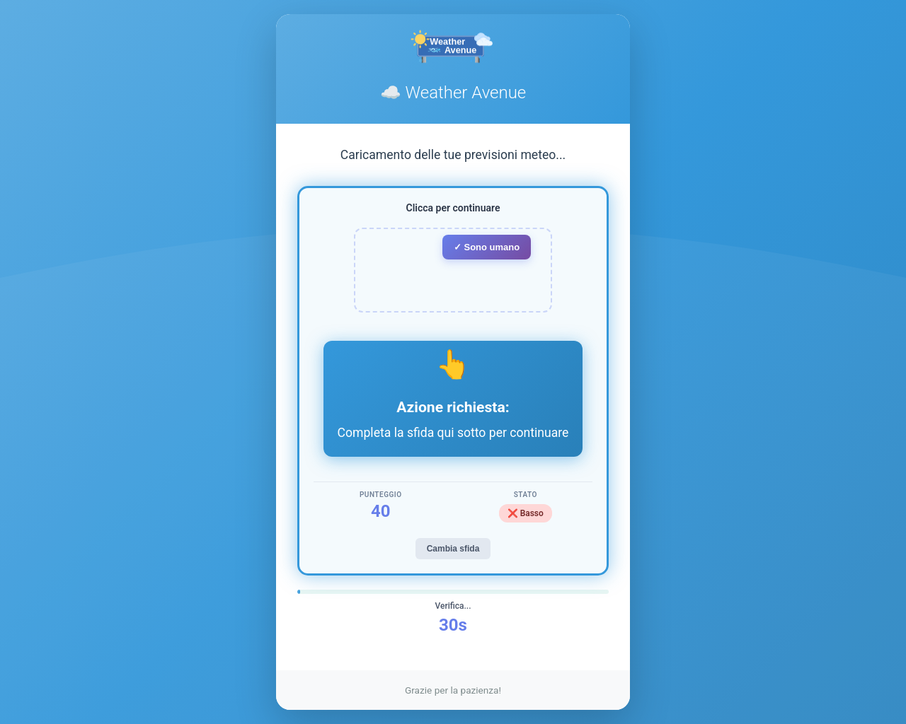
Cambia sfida (453, 549)
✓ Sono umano (487, 247)
